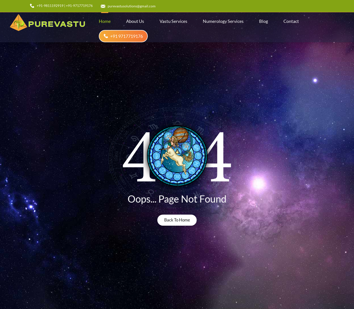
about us (135, 21)
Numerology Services (223, 21)
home (105, 21)
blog (263, 21)
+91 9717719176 (123, 36)
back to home (177, 219)
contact (291, 21)
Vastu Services (173, 21)
